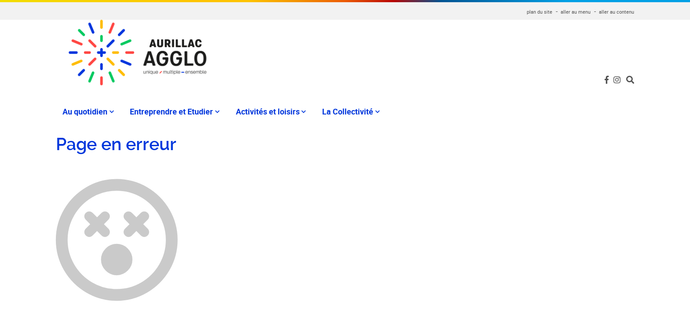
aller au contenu (616, 11)
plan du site (539, 11)
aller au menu (576, 11)
